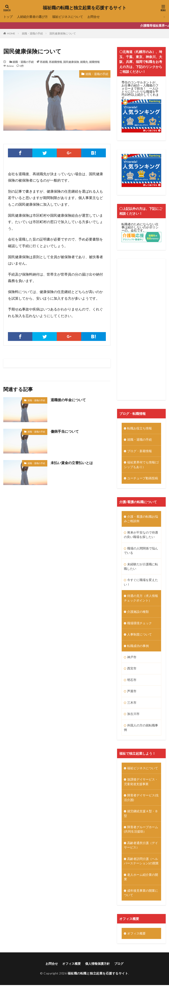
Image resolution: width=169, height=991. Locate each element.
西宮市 (131, 671)
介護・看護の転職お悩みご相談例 (141, 519)
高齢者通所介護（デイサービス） (141, 850)
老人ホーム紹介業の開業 (141, 882)
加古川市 (133, 717)
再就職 (44, 62)
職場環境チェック (139, 625)
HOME (11, 33)
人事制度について (139, 637)
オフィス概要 (136, 939)
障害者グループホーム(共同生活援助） (141, 834)
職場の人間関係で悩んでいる (141, 552)
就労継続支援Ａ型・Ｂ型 (141, 818)
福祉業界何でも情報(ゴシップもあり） (141, 465)
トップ (8, 17)
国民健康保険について (63, 33)
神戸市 (131, 660)
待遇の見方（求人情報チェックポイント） (141, 600)
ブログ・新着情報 (139, 451)
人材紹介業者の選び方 (32, 17)
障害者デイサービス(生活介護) (141, 802)
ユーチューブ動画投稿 (142, 479)
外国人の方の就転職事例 (141, 731)
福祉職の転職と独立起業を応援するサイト (84, 8)
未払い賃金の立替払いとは (72, 463)
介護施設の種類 (138, 614)
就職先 (84, 62)
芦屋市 (131, 694)
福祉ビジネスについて (67, 17)
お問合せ (93, 17)
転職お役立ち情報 (139, 428)
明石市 (131, 683)
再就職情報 (55, 62)
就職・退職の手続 (32, 33)
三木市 (131, 706)
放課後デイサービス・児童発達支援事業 (141, 786)
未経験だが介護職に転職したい (141, 568)
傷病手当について (65, 431)
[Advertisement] (141, 329)
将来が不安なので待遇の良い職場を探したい (141, 536)
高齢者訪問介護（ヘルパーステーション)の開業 (141, 866)
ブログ (118, 969)
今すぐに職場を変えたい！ (141, 584)
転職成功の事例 (138, 648)
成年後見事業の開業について (141, 898)
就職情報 (94, 62)
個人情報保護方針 (97, 969)
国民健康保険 (71, 62)
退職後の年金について (68, 400)
